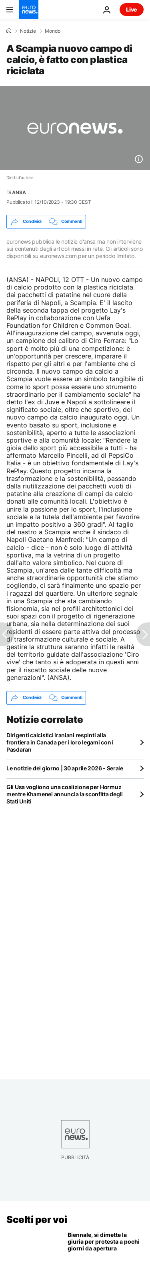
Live (131, 9)
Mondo (52, 31)
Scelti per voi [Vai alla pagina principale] (36, 1219)
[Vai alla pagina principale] (28, 9)
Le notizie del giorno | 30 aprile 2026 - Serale (64, 768)
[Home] (8, 30)
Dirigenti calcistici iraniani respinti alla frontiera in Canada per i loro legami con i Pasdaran (60, 742)
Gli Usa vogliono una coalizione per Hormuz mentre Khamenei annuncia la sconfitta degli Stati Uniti (64, 794)
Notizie (28, 31)
